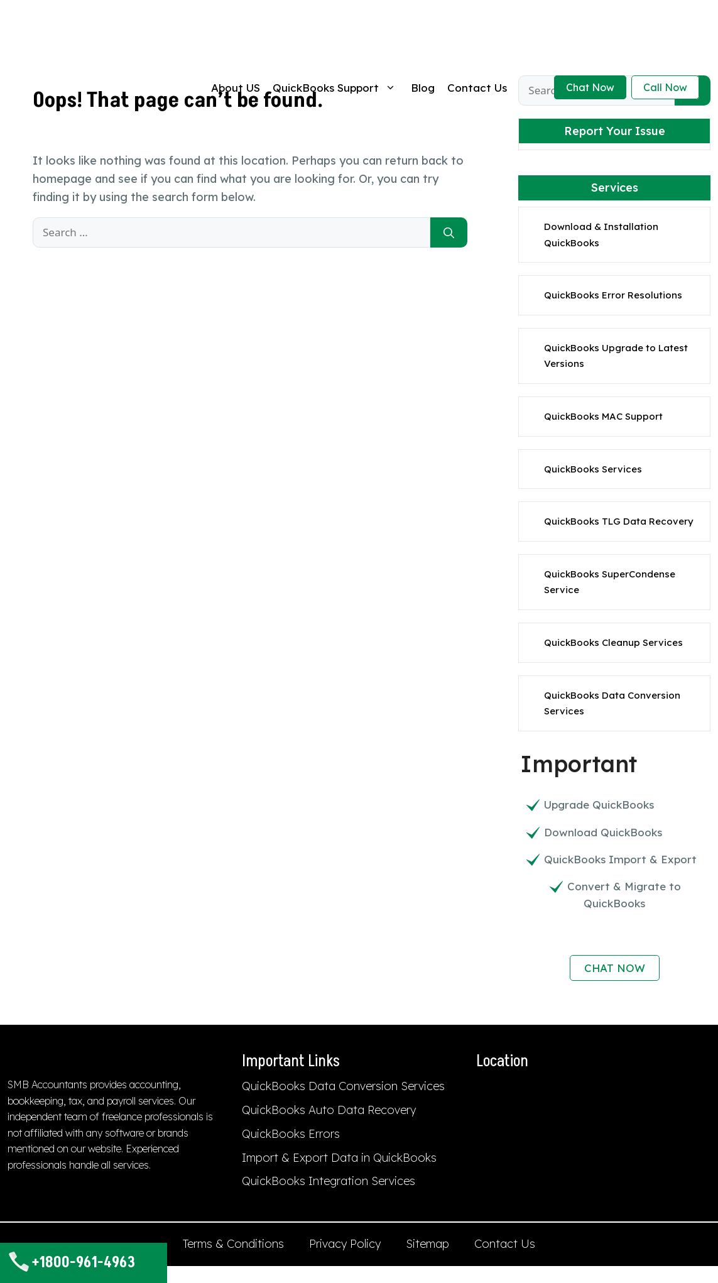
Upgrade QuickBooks (599, 804)
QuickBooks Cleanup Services (613, 642)
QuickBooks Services (593, 469)
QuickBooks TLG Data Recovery (619, 521)
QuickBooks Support (335, 87)
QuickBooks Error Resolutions (613, 295)
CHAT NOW (614, 968)
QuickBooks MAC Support (603, 416)
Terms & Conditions (233, 1244)
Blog (423, 87)
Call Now (665, 87)
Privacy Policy (345, 1244)
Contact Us (477, 87)
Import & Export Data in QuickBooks (339, 1157)
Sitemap (427, 1244)
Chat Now (590, 87)
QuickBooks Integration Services (328, 1181)
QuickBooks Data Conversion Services (343, 1086)
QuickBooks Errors (291, 1134)
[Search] (448, 232)
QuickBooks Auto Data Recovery (329, 1110)
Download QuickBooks (603, 832)
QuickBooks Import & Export (620, 859)
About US (235, 87)
